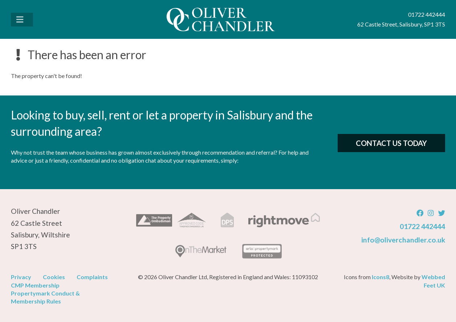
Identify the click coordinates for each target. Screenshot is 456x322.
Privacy (21, 276)
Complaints (92, 276)
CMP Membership (35, 285)
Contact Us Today (391, 143)
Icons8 (380, 276)
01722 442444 (422, 226)
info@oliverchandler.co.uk (403, 240)
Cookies (54, 276)
